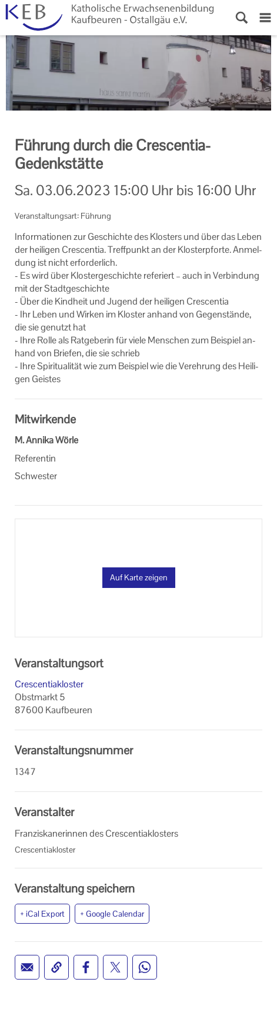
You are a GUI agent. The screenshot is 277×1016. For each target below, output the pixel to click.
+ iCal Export (42, 913)
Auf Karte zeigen (139, 577)
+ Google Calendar (112, 913)
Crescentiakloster (49, 684)
